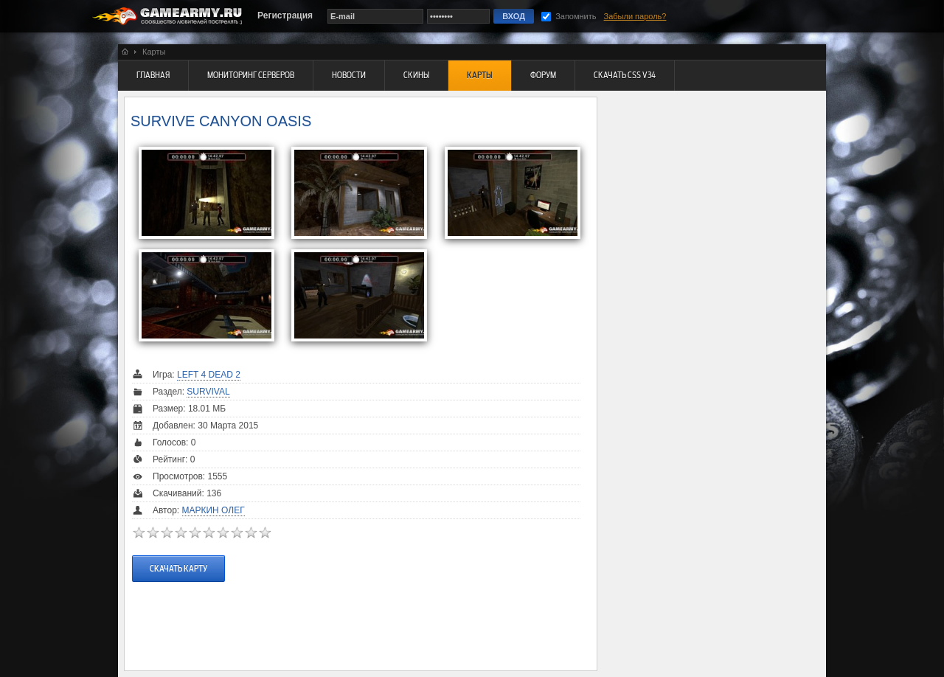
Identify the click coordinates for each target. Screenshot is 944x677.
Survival (208, 391)
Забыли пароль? (635, 16)
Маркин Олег (213, 510)
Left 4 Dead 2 (208, 374)
